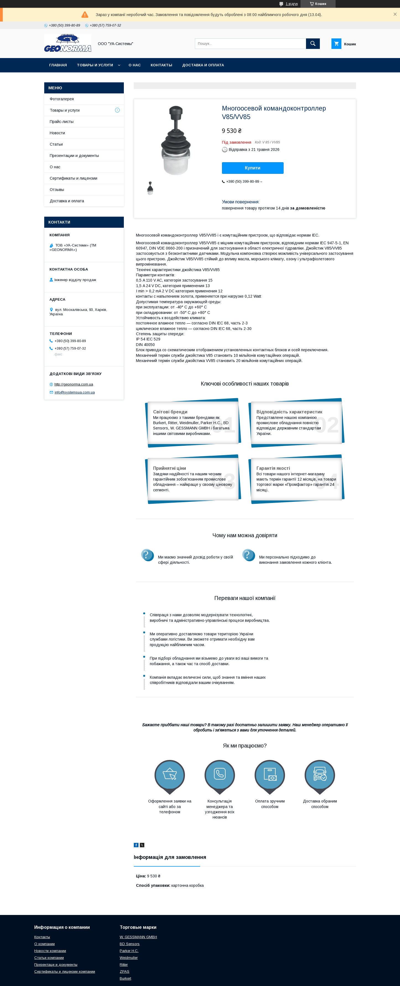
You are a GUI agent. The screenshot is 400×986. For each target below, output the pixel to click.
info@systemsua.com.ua (75, 392)
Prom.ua (226, 973)
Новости (57, 133)
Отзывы (57, 189)
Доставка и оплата (203, 65)
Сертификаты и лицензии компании (64, 944)
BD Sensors (130, 916)
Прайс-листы (62, 121)
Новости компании (50, 923)
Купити (252, 168)
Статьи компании (49, 930)
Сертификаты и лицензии (73, 178)
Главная (58, 65)
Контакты (161, 65)
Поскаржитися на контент (211, 978)
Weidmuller (129, 930)
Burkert (125, 951)
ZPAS (124, 944)
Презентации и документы (74, 155)
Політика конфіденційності (254, 978)
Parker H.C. (129, 923)
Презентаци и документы (55, 937)
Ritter (124, 937)
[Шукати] (313, 43)
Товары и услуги (95, 65)
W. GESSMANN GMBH (138, 910)
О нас (135, 65)
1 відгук (292, 4)
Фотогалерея (62, 99)
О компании (44, 916)
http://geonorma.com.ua (73, 384)
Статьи (56, 144)
